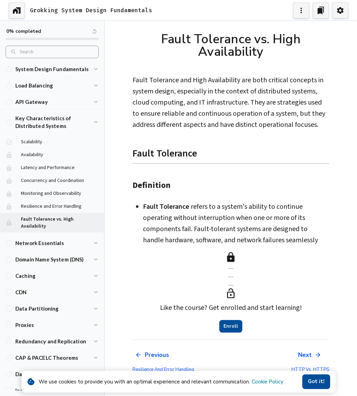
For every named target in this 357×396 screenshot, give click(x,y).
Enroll (230, 326)
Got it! (316, 381)
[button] (52, 69)
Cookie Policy (267, 381)
